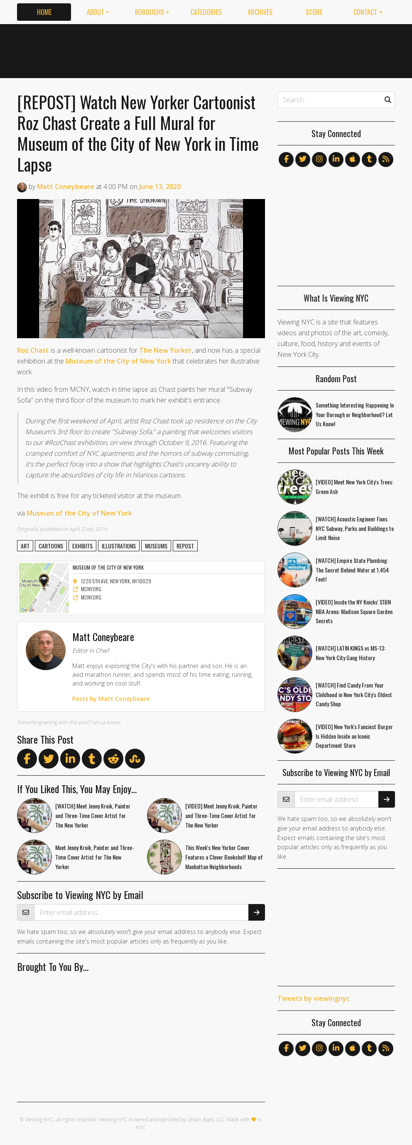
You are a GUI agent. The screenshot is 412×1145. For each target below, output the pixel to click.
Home (44, 12)
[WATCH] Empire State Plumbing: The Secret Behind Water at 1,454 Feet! (352, 570)
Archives (260, 12)
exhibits (82, 545)
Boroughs (149, 12)
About (95, 12)
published (51, 529)
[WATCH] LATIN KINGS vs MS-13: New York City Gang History (350, 653)
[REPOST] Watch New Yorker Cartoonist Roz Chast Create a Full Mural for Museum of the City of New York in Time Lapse (138, 133)
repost (185, 545)
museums (156, 545)
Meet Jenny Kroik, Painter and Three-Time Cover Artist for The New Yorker (94, 857)
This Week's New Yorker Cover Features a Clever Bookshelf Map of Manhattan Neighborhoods (224, 857)
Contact (365, 12)
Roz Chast (33, 350)
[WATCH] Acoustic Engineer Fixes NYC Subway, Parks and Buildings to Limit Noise (355, 528)
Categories (206, 12)
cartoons (51, 545)
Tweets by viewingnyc (313, 998)
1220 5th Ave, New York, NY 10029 (112, 581)
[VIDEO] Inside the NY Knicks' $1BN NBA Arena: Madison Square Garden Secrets (354, 611)
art (25, 545)
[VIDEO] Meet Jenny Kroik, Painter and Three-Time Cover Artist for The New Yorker (221, 815)
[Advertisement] (244, 49)
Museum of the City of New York (118, 361)
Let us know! (106, 722)
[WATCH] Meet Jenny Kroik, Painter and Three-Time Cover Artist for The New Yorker (92, 815)
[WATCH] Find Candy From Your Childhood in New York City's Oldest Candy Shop (354, 694)
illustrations (119, 545)
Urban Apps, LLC (205, 1119)
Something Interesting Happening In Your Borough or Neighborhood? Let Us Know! (355, 414)
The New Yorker (165, 350)
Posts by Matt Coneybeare (111, 699)
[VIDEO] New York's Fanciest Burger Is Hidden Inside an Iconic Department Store (354, 736)
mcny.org (87, 588)
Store (314, 12)
